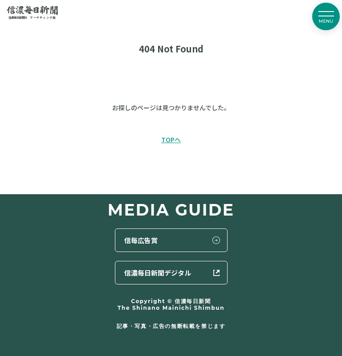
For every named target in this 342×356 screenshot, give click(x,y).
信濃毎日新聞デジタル (157, 272)
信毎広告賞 (141, 240)
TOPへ (171, 139)
